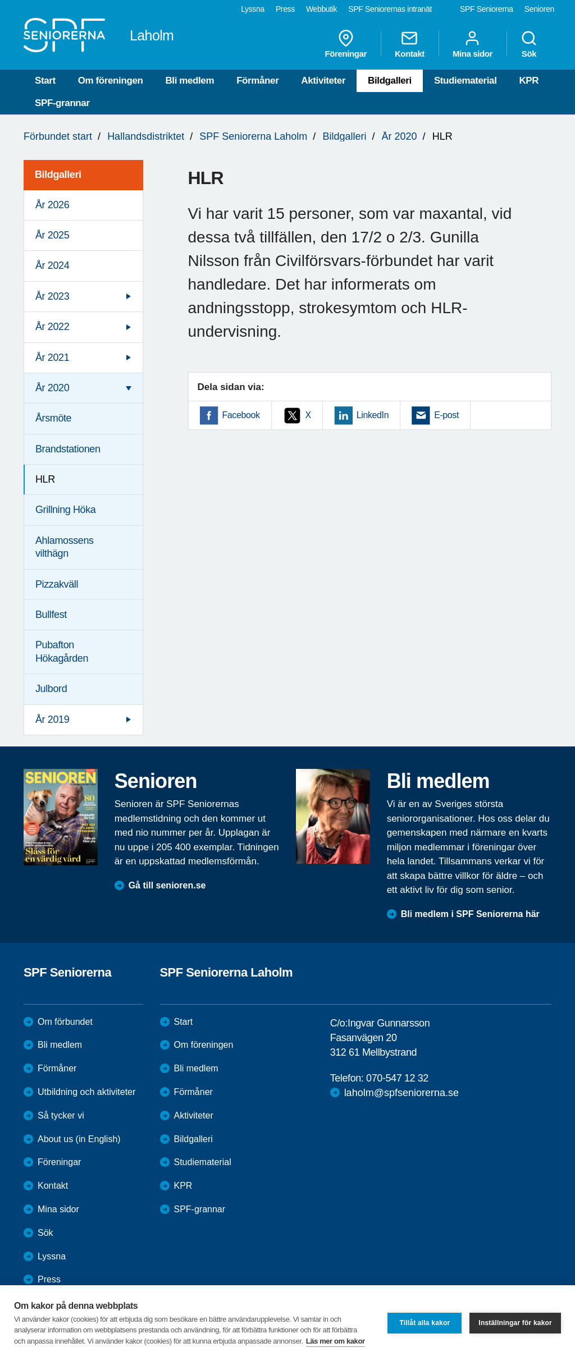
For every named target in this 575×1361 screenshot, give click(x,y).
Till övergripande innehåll (0, 0)
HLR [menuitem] (45, 479)
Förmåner (257, 80)
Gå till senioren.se (167, 885)
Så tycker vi (61, 1115)
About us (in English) (79, 1139)
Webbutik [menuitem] (321, 8)
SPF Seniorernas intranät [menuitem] (390, 8)
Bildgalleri (390, 80)
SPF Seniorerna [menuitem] (486, 8)
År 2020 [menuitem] (52, 387)
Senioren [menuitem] (539, 8)
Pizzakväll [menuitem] (56, 584)
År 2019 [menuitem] (52, 719)
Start (45, 80)
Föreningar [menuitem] (346, 44)
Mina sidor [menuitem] (472, 44)
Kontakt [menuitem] (410, 44)
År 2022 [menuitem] (52, 326)
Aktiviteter (323, 80)
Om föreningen (110, 80)
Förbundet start (58, 136)
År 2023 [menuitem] (52, 296)
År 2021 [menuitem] (52, 357)
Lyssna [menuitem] (252, 8)
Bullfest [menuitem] (51, 614)
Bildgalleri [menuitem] (58, 174)
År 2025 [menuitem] (52, 235)
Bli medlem (189, 80)
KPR (529, 80)
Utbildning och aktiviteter (86, 1092)
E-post (446, 415)
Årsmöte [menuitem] (53, 418)
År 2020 (399, 136)
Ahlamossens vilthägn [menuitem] (64, 547)
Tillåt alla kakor (424, 1323)
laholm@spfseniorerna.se (401, 1092)
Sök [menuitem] (529, 44)
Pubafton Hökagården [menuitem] (61, 651)
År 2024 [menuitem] (52, 265)
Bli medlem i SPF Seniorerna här (470, 914)
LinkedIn (373, 415)
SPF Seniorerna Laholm (253, 136)
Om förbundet (65, 1022)
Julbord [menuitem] (51, 688)
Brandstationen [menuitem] (68, 449)
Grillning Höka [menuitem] (65, 509)
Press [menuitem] (285, 8)
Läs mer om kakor (335, 1341)
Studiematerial (465, 80)
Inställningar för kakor (515, 1323)
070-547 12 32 (397, 1078)
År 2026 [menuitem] (52, 204)
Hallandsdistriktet (145, 136)
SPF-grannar (62, 103)
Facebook (241, 415)
